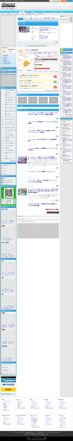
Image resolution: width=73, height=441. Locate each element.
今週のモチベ (7, 94)
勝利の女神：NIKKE (66, 155)
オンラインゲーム (7, 401)
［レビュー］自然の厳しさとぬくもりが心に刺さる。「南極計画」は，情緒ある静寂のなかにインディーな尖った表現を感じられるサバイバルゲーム (8, 307)
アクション (41, 35)
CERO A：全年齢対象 (43, 36)
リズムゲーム (62, 424)
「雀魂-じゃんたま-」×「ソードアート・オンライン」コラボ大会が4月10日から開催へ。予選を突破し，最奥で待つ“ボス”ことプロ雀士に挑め (67, 93)
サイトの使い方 (16, 0)
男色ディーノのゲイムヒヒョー (10, 105)
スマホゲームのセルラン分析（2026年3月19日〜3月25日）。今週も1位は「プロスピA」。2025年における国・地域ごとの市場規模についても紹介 (67, 99)
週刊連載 (5, 407)
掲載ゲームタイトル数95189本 (8, 7)
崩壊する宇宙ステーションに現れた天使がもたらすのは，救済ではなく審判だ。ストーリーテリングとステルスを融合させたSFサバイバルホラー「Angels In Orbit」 (67, 57)
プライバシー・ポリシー (37, 437)
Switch (22, 11)
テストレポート (48, 418)
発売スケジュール (21, 407)
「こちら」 (43, 433)
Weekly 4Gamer (7, 92)
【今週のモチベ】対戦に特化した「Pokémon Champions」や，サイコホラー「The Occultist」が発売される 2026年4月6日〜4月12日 (67, 69)
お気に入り (58, 0)
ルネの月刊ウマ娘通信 (9, 134)
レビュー (2, 13)
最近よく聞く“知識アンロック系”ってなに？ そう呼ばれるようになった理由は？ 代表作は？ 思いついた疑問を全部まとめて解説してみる (8, 255)
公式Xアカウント (7, 0)
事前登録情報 (34, 419)
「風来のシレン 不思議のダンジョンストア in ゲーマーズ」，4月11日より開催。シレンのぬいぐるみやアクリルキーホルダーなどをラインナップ (67, 75)
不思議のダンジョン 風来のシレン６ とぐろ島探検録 (67, 140)
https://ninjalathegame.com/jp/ (44, 27)
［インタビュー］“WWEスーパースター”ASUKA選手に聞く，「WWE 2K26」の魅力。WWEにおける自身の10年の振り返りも (8, 359)
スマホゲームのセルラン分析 (10, 108)
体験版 (4, 404)
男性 (45, 52)
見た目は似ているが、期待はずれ (29, 85)
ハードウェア (44, 11)
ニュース (5, 57)
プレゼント (6, 168)
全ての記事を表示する (53, 212)
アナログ (55, 11)
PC (7, 11)
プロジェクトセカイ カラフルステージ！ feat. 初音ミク (67, 151)
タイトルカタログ (21, 408)
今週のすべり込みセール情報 (10, 112)
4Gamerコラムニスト (8, 140)
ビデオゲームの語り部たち (10, 143)
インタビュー (16, 13)
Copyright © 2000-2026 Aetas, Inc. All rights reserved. (36, 439)
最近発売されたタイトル (31, 13)
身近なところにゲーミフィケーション (10, 153)
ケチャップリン (26, 82)
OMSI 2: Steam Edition (66, 128)
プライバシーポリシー (8, 364)
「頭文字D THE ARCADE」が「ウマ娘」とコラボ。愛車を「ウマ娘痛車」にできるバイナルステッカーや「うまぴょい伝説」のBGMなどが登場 (67, 63)
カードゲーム (62, 421)
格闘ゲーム (61, 419)
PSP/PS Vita (61, 399)
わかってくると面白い (26, 80)
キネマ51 (6, 156)
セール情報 (33, 421)
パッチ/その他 (6, 63)
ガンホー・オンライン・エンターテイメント (47, 29)
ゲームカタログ (40, 13)
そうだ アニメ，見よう (9, 121)
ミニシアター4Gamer (8, 145)
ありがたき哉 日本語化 (9, 150)
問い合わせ (22, 0)
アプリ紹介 (33, 422)
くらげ (24, 77)
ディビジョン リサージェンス (67, 146)
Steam (64, 132)
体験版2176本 (12, 9)
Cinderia (64, 121)
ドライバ (5, 173)
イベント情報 (62, 418)
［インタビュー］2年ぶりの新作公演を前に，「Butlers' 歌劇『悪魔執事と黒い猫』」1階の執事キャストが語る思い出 (8, 326)
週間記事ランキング (7, 165)
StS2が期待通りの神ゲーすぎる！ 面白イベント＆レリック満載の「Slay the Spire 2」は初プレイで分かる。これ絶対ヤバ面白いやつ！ (8, 290)
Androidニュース (34, 418)
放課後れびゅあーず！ (9, 158)
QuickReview (26, 88)
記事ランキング (6, 410)
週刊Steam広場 (7, 114)
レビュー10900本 (5, 9)
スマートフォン (33, 415)
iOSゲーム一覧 (34, 425)
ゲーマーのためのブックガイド (10, 125)
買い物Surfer (7, 147)
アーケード (60, 415)
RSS (1, 0)
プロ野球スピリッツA (67, 125)
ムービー (22, 13)
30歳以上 (40, 52)
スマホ (27, 11)
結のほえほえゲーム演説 (9, 127)
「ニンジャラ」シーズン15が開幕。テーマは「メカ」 (41, 171)
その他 (60, 425)
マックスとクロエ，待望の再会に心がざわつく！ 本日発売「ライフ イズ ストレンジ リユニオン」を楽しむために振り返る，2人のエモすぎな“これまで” (8, 222)
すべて (55, 53)
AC (49, 11)
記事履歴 (63, 0)
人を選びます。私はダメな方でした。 (30, 75)
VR (38, 11)
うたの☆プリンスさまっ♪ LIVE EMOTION (67, 160)
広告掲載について (7, 370)
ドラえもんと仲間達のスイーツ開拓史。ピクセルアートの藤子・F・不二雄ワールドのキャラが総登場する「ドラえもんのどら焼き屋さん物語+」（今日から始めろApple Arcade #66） (67, 111)
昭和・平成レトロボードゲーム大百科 (10, 138)
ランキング (69, 0)
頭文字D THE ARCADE (67, 135)
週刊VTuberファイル (8, 102)
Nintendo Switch (6, 184)
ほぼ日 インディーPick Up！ (10, 116)
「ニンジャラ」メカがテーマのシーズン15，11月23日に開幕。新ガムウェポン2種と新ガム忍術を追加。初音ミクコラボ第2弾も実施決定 (43, 191)
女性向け (33, 11)
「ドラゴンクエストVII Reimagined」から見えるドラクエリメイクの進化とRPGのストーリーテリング (8, 239)
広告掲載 (44, 437)
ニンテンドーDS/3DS (20, 415)
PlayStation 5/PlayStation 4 (8, 182)
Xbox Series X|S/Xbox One (8, 180)
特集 (4, 58)
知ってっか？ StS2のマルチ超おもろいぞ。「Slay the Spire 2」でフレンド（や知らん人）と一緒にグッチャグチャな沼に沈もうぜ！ (8, 274)
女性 (49, 52)
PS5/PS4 (16, 11)
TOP (3, 11)
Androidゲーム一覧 (35, 427)
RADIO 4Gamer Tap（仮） (9, 119)
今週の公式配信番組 (8, 99)
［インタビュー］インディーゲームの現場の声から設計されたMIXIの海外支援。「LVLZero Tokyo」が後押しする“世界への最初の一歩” (8, 342)
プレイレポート (9, 13)
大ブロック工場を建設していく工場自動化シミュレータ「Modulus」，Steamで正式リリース (67, 105)
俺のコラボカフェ (8, 132)
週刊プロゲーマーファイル (10, 97)
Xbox (11, 11)
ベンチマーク (48, 424)
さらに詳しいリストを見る (51, 90)
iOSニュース (34, 416)
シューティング (62, 422)
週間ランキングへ (69, 114)
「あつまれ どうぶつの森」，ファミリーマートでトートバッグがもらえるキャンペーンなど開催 (67, 87)
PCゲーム (18, 399)
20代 (35, 52)
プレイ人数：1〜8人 (43, 38)
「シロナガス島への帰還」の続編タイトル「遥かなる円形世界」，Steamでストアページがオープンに (67, 81)
